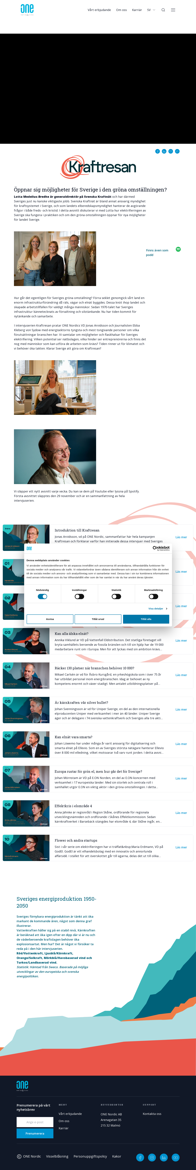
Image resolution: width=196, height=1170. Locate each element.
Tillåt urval (98, 619)
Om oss (121, 10)
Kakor (116, 1156)
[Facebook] (140, 1157)
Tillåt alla (146, 619)
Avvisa (50, 619)
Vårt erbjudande (99, 10)
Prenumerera (34, 1133)
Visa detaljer (156, 608)
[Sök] (163, 10)
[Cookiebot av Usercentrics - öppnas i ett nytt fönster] (155, 548)
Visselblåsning (57, 1156)
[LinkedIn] (164, 1157)
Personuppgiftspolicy (90, 1156)
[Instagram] (152, 1157)
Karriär (137, 10)
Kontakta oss (152, 1114)
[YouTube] (176, 1157)
